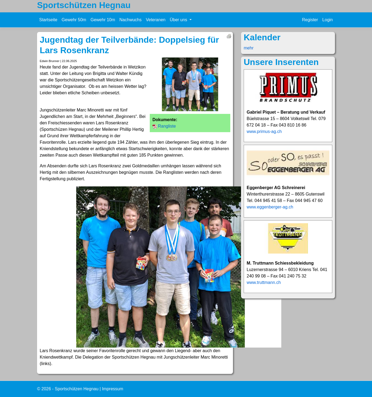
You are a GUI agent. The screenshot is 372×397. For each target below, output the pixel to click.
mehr (248, 48)
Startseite (48, 19)
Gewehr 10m (102, 19)
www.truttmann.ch (264, 282)
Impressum (112, 389)
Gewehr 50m (74, 19)
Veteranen (155, 19)
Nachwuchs (130, 19)
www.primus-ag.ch (264, 131)
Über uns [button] (179, 19)
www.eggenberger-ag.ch (270, 207)
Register (310, 19)
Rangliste (167, 126)
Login (327, 19)
